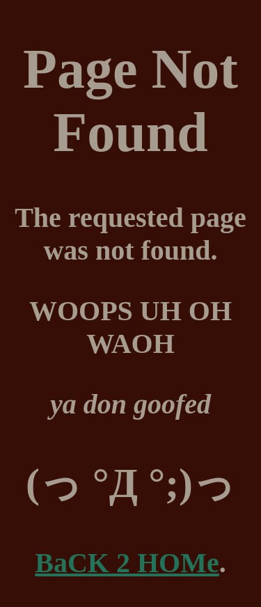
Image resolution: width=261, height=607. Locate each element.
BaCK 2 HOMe (127, 562)
